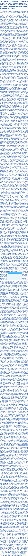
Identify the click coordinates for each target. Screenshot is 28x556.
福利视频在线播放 (4, 171)
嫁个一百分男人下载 (6, 246)
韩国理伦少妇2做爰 (6, 195)
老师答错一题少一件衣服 (18, 220)
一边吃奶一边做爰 (6, 486)
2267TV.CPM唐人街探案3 (11, 487)
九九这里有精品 (3, 236)
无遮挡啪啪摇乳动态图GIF (23, 422)
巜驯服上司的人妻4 (23, 136)
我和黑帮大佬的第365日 (9, 209)
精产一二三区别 (17, 315)
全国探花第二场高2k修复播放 (8, 339)
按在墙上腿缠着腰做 (23, 278)
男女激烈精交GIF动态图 (15, 430)
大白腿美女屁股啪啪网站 (6, 120)
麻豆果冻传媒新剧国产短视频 (14, 30)
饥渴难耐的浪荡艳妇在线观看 (8, 354)
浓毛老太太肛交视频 (9, 454)
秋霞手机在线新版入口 (14, 385)
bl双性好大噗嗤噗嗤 (16, 448)
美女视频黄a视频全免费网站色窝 (7, 484)
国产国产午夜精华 (9, 430)
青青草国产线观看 (10, 498)
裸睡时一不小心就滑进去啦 (9, 94)
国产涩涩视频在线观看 (4, 341)
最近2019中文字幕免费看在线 (12, 510)
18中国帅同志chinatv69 (6, 116)
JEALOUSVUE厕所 (25, 85)
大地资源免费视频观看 (9, 247)
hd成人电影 (19, 26)
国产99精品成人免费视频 (8, 69)
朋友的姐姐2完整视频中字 (10, 71)
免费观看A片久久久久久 (22, 425)
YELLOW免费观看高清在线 (4, 88)
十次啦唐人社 (22, 339)
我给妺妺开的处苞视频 (9, 509)
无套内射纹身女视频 (9, 325)
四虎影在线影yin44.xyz (7, 331)
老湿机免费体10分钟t (17, 257)
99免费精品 (17, 528)
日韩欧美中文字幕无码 (24, 513)
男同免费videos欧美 (13, 540)
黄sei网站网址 (4, 152)
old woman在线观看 (6, 222)
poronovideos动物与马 (10, 490)
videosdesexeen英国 (24, 209)
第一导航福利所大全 (8, 535)
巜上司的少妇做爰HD (19, 85)
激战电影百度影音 (20, 337)
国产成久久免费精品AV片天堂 (17, 217)
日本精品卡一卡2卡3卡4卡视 (8, 371)
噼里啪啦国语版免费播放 (16, 240)
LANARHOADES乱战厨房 (11, 261)
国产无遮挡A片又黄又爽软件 (20, 541)
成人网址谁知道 (2, 333)
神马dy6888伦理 (15, 31)
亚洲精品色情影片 (5, 80)
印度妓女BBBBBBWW (21, 179)
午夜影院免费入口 (25, 332)
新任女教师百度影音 (22, 63)
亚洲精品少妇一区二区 (8, 401)
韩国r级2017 (23, 48)
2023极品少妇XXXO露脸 (18, 487)
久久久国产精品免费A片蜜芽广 (12, 441)
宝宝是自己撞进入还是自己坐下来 (9, 472)
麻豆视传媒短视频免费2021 (10, 15)
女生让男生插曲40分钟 (7, 475)
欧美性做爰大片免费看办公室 (16, 138)
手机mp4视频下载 (9, 283)
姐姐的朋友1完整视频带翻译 (23, 531)
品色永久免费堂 (13, 418)
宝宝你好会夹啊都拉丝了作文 (4, 19)
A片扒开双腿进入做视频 (16, 143)
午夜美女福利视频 (18, 434)
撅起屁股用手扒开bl (12, 195)
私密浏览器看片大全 (17, 163)
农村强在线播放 (22, 369)
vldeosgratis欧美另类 (3, 434)
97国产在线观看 (3, 448)
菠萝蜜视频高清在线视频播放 (5, 500)
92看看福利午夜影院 (4, 554)
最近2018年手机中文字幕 (22, 484)
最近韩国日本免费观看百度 (24, 511)
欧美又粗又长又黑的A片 (12, 150)
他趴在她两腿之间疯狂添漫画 (13, 319)
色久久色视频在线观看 (23, 37)
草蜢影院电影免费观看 (7, 24)
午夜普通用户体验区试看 (21, 462)
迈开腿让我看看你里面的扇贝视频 (23, 420)
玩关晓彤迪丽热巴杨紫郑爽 (23, 138)
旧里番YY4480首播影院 (15, 318)
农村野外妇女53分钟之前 (18, 119)
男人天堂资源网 (10, 215)
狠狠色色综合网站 (9, 130)
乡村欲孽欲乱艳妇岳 (9, 473)
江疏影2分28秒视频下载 (5, 296)
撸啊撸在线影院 (24, 520)
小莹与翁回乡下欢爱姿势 (19, 545)
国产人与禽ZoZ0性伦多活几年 (8, 528)
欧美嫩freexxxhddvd (16, 348)
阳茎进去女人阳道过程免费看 (10, 257)
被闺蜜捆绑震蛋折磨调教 (14, 451)
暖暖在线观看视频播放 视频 (21, 371)
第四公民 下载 (14, 253)
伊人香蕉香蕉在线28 (12, 132)
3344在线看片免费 (2, 423)
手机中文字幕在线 (16, 39)
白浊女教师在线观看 (18, 530)
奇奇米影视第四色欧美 (16, 238)
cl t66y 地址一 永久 (2, 472)
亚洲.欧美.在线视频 (23, 35)
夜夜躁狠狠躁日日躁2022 (10, 114)
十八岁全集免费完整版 (19, 146)
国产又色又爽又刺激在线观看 (11, 310)
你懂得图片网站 (11, 538)
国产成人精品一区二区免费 (17, 269)
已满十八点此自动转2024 (3, 502)
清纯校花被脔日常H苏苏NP (10, 348)
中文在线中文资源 (14, 209)
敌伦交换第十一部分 (6, 199)
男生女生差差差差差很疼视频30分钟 (22, 42)
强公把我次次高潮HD (22, 538)
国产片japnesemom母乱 (14, 321)
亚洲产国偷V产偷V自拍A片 (13, 341)
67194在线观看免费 (5, 510)
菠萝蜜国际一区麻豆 (21, 382)
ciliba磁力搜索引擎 (14, 226)
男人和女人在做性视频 (20, 379)
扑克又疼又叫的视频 (21, 27)
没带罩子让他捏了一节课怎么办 (8, 181)
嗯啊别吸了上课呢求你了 (11, 163)
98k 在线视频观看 (4, 283)
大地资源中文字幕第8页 (3, 82)
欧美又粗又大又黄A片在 (22, 196)
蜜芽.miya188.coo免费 (5, 343)
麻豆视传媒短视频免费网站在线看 (9, 236)
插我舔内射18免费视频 (17, 62)
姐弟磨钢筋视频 (15, 289)
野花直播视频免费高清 (4, 292)
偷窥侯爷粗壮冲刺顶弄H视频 (17, 368)
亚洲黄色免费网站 (20, 286)
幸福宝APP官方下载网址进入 (12, 549)
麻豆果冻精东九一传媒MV (6, 17)
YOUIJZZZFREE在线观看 (19, 335)
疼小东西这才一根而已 (7, 46)
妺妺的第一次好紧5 (8, 387)
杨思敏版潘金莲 (20, 378)
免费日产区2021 (6, 207)
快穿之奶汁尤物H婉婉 (17, 544)
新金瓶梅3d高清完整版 (15, 74)
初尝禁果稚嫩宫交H (9, 152)
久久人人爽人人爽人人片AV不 (21, 253)
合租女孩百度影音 (24, 64)
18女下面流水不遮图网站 (15, 425)
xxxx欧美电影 (13, 389)
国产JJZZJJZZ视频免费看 (6, 30)
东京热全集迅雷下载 (2, 330)
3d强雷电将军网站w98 (15, 174)
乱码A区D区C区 (26, 197)
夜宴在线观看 (7, 437)
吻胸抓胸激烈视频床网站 (23, 71)
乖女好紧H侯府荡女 (22, 303)
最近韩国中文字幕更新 (20, 346)
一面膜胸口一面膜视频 (3, 101)
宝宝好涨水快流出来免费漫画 (18, 306)
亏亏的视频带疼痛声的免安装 (8, 336)
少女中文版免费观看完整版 (21, 553)
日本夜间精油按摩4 (2, 69)
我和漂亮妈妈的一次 (14, 78)
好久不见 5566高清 (23, 368)
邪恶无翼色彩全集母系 (21, 222)
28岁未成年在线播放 (22, 516)
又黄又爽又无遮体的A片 (17, 502)
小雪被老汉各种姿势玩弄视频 (12, 264)
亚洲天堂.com (14, 528)
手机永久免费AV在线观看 (6, 279)
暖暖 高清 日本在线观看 (13, 199)
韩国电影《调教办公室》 (17, 55)
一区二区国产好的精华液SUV (6, 522)
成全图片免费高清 (11, 443)
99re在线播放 (6, 403)
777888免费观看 (6, 41)
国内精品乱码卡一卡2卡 (21, 355)
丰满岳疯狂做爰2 (21, 208)
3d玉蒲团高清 (25, 70)
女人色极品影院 (20, 359)
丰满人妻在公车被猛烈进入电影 (21, 156)
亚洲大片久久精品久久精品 (12, 423)
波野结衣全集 (15, 109)
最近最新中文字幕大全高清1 (7, 221)
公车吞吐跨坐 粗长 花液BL (11, 517)
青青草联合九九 (23, 537)
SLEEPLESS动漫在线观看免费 (18, 390)
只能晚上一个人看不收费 (21, 221)
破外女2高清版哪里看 (20, 227)
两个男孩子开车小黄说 (9, 153)
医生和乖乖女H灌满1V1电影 (22, 315)
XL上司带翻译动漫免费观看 (6, 314)
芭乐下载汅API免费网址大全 (21, 245)
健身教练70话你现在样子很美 (22, 361)
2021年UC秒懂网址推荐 (7, 254)
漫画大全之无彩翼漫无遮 (15, 206)
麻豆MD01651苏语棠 (4, 281)
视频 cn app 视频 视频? (17, 71)
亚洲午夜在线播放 (13, 64)
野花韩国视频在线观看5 (17, 419)
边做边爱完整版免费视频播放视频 (5, 505)
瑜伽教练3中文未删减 (13, 142)
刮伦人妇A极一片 (3, 311)
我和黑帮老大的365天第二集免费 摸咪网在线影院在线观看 (13, 103)
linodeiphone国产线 (18, 415)
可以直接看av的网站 (11, 553)
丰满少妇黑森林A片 (11, 544)
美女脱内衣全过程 (12, 347)
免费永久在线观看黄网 (12, 242)
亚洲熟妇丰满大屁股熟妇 (10, 269)
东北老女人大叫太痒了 (17, 373)
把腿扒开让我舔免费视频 (16, 452)
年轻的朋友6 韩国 (13, 394)
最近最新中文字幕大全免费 (19, 67)
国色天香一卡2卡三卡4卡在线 (9, 448)
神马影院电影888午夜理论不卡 (11, 324)
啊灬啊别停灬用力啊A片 (19, 124)
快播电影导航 (20, 30)
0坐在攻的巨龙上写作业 (9, 440)
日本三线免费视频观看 (17, 443)
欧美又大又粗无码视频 (9, 372)
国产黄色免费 (10, 317)
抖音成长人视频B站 (15, 343)
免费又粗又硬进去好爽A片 (13, 227)
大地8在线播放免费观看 (18, 48)
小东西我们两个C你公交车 (8, 265)
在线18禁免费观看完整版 (3, 512)
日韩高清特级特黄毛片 (6, 256)
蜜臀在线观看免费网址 (25, 172)
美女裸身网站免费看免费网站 (10, 55)
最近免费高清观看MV (11, 100)
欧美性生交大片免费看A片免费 (12, 85)
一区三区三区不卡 (10, 292)
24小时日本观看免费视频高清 (5, 125)
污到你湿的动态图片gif (3, 411)
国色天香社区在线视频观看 (15, 377)
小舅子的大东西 (17, 37)
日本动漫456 (16, 268)
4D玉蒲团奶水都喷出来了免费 (19, 427)
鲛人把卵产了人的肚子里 (8, 260)
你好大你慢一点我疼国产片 (4, 549)
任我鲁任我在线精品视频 (5, 536)
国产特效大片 (25, 479)
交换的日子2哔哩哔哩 (11, 96)
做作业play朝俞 (20, 385)
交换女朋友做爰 (3, 390)
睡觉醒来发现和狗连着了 (20, 70)
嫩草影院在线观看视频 (25, 515)
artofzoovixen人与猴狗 (21, 99)
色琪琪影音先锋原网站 (23, 232)
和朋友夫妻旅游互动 (16, 63)
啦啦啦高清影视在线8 (24, 200)
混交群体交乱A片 (8, 540)
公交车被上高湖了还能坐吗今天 (21, 190)
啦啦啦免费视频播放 (4, 154)
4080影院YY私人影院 (7, 252)
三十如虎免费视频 (3, 94)
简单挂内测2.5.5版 (3, 40)
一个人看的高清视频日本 (6, 235)
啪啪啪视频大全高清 (4, 135)
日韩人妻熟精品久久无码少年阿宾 (11, 124)
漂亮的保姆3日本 (13, 412)
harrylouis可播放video (24, 490)
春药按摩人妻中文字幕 (9, 369)
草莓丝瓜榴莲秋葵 (15, 518)
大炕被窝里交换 (25, 501)
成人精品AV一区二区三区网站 (11, 111)
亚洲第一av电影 (3, 143)
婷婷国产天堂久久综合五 (7, 229)
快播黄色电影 (3, 186)
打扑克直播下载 (14, 77)
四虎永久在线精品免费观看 (10, 357)
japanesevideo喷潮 (6, 60)
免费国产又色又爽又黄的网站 (10, 400)
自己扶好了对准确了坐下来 (5, 31)
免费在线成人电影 (11, 125)
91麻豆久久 (23, 244)
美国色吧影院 (8, 418)
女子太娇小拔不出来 (23, 202)
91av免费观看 (24, 260)
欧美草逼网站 (6, 402)
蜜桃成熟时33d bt (9, 286)
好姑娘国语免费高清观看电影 (15, 494)
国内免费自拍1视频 (14, 101)
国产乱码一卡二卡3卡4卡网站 (15, 117)
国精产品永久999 (22, 240)
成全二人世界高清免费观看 (8, 322)
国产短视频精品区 (7, 204)
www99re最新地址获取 (15, 249)
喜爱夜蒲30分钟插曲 (17, 400)
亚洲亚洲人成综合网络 (14, 432)
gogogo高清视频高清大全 (19, 203)
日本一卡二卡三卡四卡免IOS (23, 408)
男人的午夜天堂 (11, 296)
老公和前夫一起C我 (21, 377)
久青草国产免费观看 (8, 49)
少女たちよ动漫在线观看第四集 (22, 307)
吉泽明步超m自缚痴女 (3, 289)
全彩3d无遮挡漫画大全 (19, 331)
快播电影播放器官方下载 (10, 479)
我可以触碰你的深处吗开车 (9, 202)
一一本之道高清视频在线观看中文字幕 (8, 228)
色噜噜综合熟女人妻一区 (21, 349)
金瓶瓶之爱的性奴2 (4, 329)
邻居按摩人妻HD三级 (19, 64)
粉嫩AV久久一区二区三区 (11, 408)
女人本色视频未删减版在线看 (13, 234)
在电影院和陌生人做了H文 (23, 207)
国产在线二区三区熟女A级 (22, 293)
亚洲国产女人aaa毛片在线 (9, 289)
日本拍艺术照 (15, 450)
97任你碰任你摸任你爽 (19, 281)
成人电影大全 (25, 347)
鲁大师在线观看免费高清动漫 (12, 80)
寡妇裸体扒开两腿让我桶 (8, 249)
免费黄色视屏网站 (5, 189)
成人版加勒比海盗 (20, 533)
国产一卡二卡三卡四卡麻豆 (19, 367)
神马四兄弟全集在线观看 (6, 258)
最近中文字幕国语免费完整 (17, 93)
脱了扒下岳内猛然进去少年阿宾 (13, 179)
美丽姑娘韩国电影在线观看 (18, 191)
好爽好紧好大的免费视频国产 (13, 157)
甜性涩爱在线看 (21, 210)
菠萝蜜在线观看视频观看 (4, 282)
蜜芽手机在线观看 (10, 66)
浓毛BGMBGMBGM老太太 (20, 175)
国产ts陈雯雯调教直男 (24, 239)
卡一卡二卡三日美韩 (3, 357)
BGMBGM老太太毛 (6, 407)
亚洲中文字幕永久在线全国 (3, 328)
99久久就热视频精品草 (15, 336)
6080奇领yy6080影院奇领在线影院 (13, 41)
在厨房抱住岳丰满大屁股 (6, 456)
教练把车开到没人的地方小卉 (5, 159)
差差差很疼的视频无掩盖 (17, 362)
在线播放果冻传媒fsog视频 (19, 423)
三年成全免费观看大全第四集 (22, 110)
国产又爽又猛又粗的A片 (21, 439)
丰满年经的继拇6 (16, 531)
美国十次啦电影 (17, 551)
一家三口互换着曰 (3, 511)
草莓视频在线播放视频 (7, 134)
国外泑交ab (7, 434)
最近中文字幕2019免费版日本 (18, 154)
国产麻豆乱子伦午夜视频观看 (17, 202)
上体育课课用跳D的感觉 (23, 188)
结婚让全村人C (16, 553)
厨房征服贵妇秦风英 (18, 389)
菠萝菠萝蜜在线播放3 (8, 70)
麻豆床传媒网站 (18, 393)
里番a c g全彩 (19, 343)
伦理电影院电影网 (21, 326)
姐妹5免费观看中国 (5, 315)
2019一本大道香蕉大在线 (6, 132)
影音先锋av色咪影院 (10, 323)
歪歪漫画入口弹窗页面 (5, 513)
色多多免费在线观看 (19, 120)
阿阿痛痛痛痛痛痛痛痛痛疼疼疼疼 (11, 524)
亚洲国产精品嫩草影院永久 (22, 299)
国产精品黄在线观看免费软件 (22, 318)
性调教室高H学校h (5, 396)
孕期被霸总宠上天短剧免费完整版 (16, 305)
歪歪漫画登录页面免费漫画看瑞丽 (6, 37)
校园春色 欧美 (15, 342)
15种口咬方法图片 (17, 232)
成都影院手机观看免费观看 (21, 74)
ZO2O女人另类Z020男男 (21, 178)
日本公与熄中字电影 (23, 66)
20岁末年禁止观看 (13, 160)
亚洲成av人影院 (18, 73)
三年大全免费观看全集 (3, 139)
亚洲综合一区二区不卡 (9, 305)
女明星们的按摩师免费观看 (5, 376)
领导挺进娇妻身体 (4, 307)
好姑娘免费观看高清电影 (5, 542)
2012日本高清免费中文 (14, 495)
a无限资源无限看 (18, 95)
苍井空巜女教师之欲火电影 (5, 242)
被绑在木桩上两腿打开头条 (8, 78)
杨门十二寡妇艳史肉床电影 (6, 131)
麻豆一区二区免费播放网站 (7, 196)
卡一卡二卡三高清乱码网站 (5, 545)
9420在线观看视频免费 (6, 200)
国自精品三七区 (13, 398)
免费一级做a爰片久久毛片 (4, 537)
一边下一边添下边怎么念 (18, 261)
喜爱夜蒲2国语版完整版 (14, 75)
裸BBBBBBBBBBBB (7, 178)
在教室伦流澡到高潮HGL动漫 (12, 35)
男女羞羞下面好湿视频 (25, 297)
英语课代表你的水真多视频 (3, 156)
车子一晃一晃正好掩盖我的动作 (13, 137)
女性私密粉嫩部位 (5, 95)
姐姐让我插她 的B (6, 544)
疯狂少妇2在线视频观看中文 (11, 523)
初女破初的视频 (15, 182)
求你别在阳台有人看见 (7, 38)
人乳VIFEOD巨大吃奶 (3, 275)
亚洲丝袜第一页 (26, 210)
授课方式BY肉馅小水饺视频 (10, 110)
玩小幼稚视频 (2, 109)
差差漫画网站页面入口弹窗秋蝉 (14, 17)
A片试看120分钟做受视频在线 (20, 486)
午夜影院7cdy (4, 389)
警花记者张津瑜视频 (20, 411)
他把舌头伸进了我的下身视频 (14, 178)
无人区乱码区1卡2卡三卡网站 (15, 186)
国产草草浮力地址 (5, 149)
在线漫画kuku (5, 286)
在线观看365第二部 (24, 123)
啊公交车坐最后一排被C (6, 193)
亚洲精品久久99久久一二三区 (6, 451)
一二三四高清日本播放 (20, 519)
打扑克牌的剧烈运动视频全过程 (20, 526)
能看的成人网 (13, 455)
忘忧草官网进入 (15, 307)
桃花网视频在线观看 (5, 264)
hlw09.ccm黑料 (18, 215)
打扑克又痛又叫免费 (12, 299)
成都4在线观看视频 (4, 452)
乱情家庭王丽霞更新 (13, 393)
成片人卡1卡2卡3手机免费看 (8, 493)
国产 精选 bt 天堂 (22, 51)
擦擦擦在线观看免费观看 (14, 42)
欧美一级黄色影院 (17, 397)
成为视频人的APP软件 (13, 358)
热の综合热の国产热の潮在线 (4, 35)
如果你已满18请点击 (20, 341)
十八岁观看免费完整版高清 (20, 375)
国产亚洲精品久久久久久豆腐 (18, 271)
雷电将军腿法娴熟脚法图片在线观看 (9, 552)
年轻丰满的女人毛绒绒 (19, 458)
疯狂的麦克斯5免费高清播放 (20, 495)
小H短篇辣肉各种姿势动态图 (17, 185)
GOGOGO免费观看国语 (6, 481)
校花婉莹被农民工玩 (12, 481)
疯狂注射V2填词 (24, 272)
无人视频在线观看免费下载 (18, 113)
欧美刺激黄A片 (4, 547)
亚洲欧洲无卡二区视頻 (4, 346)
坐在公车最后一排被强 (3, 480)
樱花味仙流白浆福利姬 (4, 501)
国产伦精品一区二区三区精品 (17, 403)
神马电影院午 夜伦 (25, 523)
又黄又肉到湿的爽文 (23, 91)
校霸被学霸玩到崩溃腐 (6, 340)
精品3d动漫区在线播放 (21, 109)
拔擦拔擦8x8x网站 (7, 465)
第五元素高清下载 (22, 149)
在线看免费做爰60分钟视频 (16, 372)
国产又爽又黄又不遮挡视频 (9, 436)
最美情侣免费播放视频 (24, 542)
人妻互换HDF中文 (19, 172)
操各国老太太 (21, 528)
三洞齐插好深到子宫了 (6, 182)
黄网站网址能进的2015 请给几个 (18, 333)
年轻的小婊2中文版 (5, 170)
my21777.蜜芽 (15, 56)
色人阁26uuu (10, 382)
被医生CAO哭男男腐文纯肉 (8, 361)
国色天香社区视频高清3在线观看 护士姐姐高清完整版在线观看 (11, 28)
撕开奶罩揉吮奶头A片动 (4, 188)
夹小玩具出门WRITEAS (17, 303)
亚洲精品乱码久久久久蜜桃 (8, 105)
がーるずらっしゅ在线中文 (6, 499)
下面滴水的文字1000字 (4, 408)
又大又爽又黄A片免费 (18, 386)
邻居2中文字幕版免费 (15, 21)
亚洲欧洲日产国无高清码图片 (11, 520)
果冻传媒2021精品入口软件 (18, 116)
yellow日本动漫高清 (17, 468)
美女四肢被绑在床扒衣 (14, 49)
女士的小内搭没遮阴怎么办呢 (23, 167)
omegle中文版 (14, 128)
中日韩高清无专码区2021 (5, 233)
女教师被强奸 (22, 125)
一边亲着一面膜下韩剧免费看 (13, 145)
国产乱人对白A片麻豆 (23, 59)
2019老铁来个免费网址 (17, 547)
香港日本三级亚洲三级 (4, 386)
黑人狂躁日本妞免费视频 (17, 136)
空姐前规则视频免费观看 (4, 268)
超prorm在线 (2, 76)
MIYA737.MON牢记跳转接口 (20, 251)
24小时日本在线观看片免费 (15, 516)
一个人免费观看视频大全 (20, 504)
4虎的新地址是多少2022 (6, 231)
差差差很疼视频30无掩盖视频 (14, 267)
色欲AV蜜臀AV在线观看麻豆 (11, 282)
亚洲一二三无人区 (13, 401)
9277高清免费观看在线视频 (13, 262)
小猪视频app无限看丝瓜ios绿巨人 (7, 469)
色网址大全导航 (2, 287)
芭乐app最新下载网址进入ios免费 (11, 281)
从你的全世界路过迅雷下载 (11, 149)
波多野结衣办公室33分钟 (24, 387)
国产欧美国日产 (14, 190)
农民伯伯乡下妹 (13, 146)
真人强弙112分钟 (19, 209)
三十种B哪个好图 (15, 462)
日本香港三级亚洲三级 (24, 163)
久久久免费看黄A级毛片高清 (8, 476)
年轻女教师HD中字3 (5, 93)
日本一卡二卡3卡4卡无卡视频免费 (20, 314)
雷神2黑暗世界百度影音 (20, 157)
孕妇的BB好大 (25, 440)
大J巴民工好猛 (14, 493)
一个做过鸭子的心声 (22, 470)
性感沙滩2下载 (24, 483)
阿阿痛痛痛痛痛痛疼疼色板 (11, 344)
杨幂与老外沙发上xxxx (9, 27)
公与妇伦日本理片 (24, 386)
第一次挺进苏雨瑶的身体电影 (4, 459)
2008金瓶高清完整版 (19, 287)
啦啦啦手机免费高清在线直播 (16, 87)
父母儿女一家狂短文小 (9, 318)
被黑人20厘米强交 (5, 441)
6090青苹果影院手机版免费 (23, 94)
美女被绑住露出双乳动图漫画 (22, 283)
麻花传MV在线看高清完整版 (13, 159)
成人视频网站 (21, 433)
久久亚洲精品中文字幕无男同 (10, 508)
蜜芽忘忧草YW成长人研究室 (20, 477)
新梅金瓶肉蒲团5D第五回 (13, 290)
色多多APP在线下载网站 (21, 173)
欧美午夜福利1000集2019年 (19, 340)
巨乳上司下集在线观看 (20, 262)
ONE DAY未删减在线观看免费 (11, 526)
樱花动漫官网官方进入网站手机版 (8, 303)
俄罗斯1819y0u (14, 287)
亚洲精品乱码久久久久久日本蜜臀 (12, 365)
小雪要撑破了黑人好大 (10, 211)
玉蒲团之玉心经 (25, 524)
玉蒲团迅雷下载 (19, 166)
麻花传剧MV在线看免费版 (13, 24)
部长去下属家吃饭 (15, 148)
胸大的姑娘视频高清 (2, 437)
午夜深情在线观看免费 (13, 256)
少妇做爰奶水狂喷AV (15, 293)
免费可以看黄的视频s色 (18, 53)
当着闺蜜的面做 (8, 121)
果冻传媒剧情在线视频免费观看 (14, 218)
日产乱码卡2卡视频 (9, 462)
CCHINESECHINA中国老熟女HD (4, 113)
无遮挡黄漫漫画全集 (21, 206)
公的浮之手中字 (12, 419)
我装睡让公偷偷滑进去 (10, 161)
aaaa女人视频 (3, 359)
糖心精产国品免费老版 (22, 448)
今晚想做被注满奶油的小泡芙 (22, 360)
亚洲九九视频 (8, 203)
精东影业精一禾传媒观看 (8, 377)
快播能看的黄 (6, 100)
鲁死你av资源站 (17, 408)
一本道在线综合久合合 (13, 447)
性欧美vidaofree (5, 332)
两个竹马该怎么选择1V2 (17, 96)
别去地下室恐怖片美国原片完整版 (23, 322)
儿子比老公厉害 (21, 83)
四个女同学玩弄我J (4, 466)
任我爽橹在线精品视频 (23, 45)
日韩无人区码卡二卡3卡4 (24, 330)
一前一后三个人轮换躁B (22, 39)
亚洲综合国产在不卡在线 (24, 480)
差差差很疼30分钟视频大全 (23, 275)
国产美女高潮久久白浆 (18, 481)
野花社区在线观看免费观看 (15, 196)
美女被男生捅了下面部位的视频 (23, 238)
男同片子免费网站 (18, 150)
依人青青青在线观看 (20, 171)
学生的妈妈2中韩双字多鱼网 (13, 475)
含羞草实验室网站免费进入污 (18, 135)
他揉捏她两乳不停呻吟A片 (12, 474)
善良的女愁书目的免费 (15, 454)
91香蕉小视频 (14, 482)
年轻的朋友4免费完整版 (15, 294)
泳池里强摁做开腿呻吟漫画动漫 (21, 482)
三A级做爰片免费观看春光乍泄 (10, 119)
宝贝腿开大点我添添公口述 (9, 491)
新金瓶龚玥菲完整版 (18, 192)
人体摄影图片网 (8, 142)
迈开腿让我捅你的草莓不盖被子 (14, 416)
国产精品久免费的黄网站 (15, 221)
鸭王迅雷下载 (13, 105)
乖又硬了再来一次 (6, 76)
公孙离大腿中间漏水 (24, 154)
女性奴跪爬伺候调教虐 (22, 354)
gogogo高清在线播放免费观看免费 (8, 463)
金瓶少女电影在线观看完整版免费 (14, 258)
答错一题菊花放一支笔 (21, 164)
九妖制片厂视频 (6, 157)
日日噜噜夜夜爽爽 (18, 46)
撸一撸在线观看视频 (11, 39)
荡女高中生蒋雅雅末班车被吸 (19, 347)
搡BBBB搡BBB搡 (19, 78)
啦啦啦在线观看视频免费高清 (17, 328)
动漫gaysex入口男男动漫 (19, 440)
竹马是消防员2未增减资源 (21, 56)
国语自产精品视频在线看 (15, 210)
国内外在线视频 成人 (15, 439)
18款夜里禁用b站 (18, 107)
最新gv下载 (14, 198)
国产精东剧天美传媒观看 (17, 511)
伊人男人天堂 (8, 483)
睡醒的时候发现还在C (8, 380)
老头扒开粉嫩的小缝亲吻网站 (7, 34)
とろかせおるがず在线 (9, 139)
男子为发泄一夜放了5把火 (15, 433)
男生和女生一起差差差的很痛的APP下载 (12, 355)
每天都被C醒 (22, 95)
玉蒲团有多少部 (14, 130)
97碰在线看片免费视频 (10, 198)
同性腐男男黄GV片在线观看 (13, 456)
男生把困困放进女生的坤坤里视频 (9, 109)
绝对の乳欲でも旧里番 (15, 476)
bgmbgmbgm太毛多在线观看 (6, 155)
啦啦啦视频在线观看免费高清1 (8, 367)
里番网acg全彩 (9, 519)
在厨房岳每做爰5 (2, 439)
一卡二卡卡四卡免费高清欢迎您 (20, 351)
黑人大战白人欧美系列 (6, 220)
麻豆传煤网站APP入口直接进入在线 (14, 231)
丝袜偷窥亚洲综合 (6, 317)
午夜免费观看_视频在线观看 (8, 138)
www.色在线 (2, 444)
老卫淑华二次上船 (8, 160)
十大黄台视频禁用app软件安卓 (5, 250)
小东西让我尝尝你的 (11, 373)
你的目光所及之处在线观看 (15, 488)
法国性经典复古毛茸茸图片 (4, 382)
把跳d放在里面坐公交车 (11, 459)
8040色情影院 (11, 182)
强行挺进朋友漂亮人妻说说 (9, 40)
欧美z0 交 (9, 218)
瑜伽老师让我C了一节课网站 (6, 290)
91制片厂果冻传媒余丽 (24, 438)
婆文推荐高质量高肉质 (6, 527)
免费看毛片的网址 (8, 384)
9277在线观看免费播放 (6, 213)
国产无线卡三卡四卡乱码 (23, 547)
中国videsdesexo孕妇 (20, 518)
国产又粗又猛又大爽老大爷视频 (19, 236)
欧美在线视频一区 (20, 58)
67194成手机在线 (5, 106)
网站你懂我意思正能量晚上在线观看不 (14, 76)
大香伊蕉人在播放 (16, 472)
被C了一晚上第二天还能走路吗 (14, 58)
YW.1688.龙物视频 (18, 529)
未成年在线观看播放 (22, 233)
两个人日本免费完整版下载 (13, 379)
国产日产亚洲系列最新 (25, 288)
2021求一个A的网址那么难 (3, 524)
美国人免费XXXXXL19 (13, 81)
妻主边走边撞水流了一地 (23, 243)
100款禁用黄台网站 (22, 23)
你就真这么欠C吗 (20, 289)
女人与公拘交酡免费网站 (12, 395)
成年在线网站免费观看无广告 (4, 323)
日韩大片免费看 (24, 82)
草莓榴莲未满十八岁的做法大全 (19, 168)
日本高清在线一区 (14, 153)
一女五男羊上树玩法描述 (3, 551)
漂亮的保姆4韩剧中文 (8, 488)
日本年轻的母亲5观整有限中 (7, 167)
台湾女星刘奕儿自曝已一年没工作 (15, 51)
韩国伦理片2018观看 (18, 513)
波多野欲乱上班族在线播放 (8, 337)
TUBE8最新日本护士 (9, 245)
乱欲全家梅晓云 (11, 536)
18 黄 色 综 (10, 60)
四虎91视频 (8, 458)
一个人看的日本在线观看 (12, 515)
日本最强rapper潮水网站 (9, 429)
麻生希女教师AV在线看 (10, 56)
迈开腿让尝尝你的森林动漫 (11, 530)
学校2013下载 (7, 335)
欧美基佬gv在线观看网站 (6, 301)
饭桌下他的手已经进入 (17, 479)
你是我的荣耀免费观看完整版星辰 (18, 114)
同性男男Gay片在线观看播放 (6, 33)
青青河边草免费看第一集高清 (8, 74)
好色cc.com (23, 319)
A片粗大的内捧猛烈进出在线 (11, 232)
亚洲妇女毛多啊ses (13, 82)
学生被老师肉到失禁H (5, 123)
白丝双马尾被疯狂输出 (13, 505)
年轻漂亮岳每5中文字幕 (12, 220)
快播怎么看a (11, 547)
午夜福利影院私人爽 (10, 62)
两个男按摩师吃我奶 (5, 62)
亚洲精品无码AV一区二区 (19, 304)
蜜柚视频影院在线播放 (15, 164)
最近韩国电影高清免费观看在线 (13, 193)
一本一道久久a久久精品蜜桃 (8, 23)
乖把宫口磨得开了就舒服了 (5, 262)
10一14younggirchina (16, 121)
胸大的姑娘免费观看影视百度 (10, 480)
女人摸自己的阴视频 (8, 89)
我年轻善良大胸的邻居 (24, 469)
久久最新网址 (17, 149)
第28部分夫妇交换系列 (15, 473)
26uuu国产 (1, 83)
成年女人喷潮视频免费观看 (18, 288)
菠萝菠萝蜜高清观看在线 (15, 283)
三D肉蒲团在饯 (15, 173)
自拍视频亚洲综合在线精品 (20, 159)
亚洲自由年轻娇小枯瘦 (19, 198)
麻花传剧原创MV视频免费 (14, 155)
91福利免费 (6, 127)
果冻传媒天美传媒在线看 (24, 141)
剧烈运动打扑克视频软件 (23, 257)
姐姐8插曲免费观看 (23, 216)
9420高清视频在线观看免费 (8, 206)
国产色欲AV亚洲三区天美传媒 (7, 555)
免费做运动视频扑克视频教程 (10, 531)
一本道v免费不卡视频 (14, 349)
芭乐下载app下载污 (22, 118)
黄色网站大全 (7, 145)
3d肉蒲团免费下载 (22, 62)
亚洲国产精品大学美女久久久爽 (12, 364)
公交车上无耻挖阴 (21, 258)
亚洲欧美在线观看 (6, 214)
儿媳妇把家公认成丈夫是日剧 (21, 364)
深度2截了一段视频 (6, 99)
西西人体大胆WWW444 (18, 499)
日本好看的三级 (11, 31)
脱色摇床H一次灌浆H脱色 (4, 397)
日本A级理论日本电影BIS (4, 272)
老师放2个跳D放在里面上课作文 (22, 405)
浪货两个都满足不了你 (7, 267)
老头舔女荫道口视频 (20, 498)
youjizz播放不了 (24, 213)
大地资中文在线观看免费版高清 (21, 75)
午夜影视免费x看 (22, 372)
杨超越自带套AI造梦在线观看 (5, 288)
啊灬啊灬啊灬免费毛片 (19, 213)
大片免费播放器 (5, 83)
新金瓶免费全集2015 (11, 542)
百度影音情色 (14, 189)
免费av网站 (16, 99)
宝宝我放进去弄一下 (4, 136)
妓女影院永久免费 (21, 218)
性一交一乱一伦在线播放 (12, 297)
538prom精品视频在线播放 (12, 529)
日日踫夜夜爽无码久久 (12, 52)
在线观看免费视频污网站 (12, 120)
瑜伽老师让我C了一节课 (12, 233)
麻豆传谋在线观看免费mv (20, 44)
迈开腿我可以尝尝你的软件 (10, 502)
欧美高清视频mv (19, 49)
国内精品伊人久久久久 (16, 208)
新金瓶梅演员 (24, 88)
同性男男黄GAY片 (20, 336)
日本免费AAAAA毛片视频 (14, 34)
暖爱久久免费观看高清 (22, 17)
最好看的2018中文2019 (15, 366)
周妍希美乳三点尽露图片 (13, 250)
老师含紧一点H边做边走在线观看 (22, 34)
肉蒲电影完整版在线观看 (24, 402)
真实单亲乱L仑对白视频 (21, 174)
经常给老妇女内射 (8, 389)
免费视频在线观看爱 (14, 477)
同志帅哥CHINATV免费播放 (6, 450)
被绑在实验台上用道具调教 (12, 376)
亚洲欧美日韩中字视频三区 (20, 548)
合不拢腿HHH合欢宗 (17, 552)
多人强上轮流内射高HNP (19, 84)
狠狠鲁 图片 (3, 347)
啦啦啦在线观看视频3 (11, 127)
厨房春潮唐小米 (5, 490)
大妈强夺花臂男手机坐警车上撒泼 (9, 426)
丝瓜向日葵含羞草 (15, 292)
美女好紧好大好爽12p (19, 260)
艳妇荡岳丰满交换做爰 (21, 152)
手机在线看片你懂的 (22, 506)
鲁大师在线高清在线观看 (13, 254)
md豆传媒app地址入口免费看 (17, 536)
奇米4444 (8, 341)
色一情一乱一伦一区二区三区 (14, 225)
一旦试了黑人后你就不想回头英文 (23, 461)
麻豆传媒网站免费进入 (12, 351)
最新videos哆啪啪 (18, 438)
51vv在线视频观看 (20, 535)
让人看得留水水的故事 (13, 252)
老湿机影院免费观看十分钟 (19, 523)
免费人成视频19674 (13, 84)
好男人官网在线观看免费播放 (6, 393)
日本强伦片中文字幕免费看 (10, 497)
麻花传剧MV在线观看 (12, 308)
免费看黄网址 (16, 420)
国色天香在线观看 (23, 102)
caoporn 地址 (1, 317)
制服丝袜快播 (10, 106)
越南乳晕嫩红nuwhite (14, 519)
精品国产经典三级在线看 (4, 487)
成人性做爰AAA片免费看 (15, 382)
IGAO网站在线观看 (19, 319)
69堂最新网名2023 (23, 96)
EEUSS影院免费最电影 (6, 48)
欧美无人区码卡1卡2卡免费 (11, 300)
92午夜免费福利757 (17, 344)
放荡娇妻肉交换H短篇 (5, 517)
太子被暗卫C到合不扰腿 (16, 211)
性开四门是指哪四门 (19, 540)
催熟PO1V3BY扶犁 (13, 522)
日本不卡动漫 (19, 225)
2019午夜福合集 (2, 206)
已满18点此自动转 (10, 189)
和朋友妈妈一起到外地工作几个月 (13, 197)
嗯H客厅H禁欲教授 (16, 311)
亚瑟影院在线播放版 (14, 371)
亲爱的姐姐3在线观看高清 (11, 468)
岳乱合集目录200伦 (12, 499)
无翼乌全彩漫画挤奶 (7, 184)
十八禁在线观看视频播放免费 (21, 31)
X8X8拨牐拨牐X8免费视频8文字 (8, 253)
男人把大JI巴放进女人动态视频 (9, 102)
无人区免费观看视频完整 (8, 26)
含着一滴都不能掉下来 (8, 53)
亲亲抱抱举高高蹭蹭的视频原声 (11, 386)
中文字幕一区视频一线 (12, 213)
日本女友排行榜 (13, 53)
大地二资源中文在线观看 (6, 197)
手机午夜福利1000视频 (5, 85)
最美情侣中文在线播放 (25, 412)
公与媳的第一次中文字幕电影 (8, 433)
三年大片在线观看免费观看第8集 (21, 444)
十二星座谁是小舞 (5, 243)
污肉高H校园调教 (21, 197)
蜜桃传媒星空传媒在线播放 (14, 112)
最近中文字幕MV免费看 (13, 67)
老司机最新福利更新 (24, 53)
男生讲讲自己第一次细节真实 (8, 285)
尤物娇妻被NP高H (9, 190)
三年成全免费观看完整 (12, 527)
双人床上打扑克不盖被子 (12, 414)
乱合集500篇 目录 (4, 418)
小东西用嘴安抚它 (25, 304)
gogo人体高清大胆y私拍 (10, 329)
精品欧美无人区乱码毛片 (16, 466)
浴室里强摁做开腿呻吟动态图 (4, 192)
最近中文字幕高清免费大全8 (9, 173)
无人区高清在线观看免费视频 (12, 95)
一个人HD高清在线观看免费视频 (16, 469)
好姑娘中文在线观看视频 (18, 235)
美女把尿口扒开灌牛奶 (15, 337)
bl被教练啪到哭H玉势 (8, 64)
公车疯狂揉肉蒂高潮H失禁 (16, 40)
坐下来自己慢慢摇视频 (22, 409)
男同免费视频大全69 (18, 402)
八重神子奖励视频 (3, 540)
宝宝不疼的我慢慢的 (4, 457)
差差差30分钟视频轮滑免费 (18, 123)
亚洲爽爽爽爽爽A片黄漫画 (4, 378)
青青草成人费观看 (15, 429)
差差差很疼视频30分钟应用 (13, 465)
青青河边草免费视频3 (20, 451)
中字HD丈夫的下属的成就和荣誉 (11, 73)
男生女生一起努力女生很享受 (17, 537)
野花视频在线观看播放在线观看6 (7, 385)
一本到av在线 (12, 271)
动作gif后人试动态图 (24, 146)
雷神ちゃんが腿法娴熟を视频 (17, 22)
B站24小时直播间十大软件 (22, 416)
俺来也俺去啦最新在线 (24, 403)
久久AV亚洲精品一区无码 (13, 444)
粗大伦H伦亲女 (8, 225)
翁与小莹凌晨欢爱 (11, 191)
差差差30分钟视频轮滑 (14, 346)
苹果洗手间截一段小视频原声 (7, 495)
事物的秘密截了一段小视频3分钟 (13, 533)
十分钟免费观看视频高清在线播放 (22, 404)
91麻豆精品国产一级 (6, 234)
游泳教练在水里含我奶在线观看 (14, 16)
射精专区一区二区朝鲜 (17, 125)
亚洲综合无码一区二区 (19, 522)
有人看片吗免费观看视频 (4, 39)
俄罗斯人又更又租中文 (6, 492)
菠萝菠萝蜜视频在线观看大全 (20, 358)
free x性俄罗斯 (3, 204)
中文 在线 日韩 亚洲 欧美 (11, 397)
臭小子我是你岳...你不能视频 (18, 244)
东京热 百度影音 (3, 380)
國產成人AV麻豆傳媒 (3, 59)
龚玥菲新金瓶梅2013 (5, 163)
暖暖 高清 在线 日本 (19, 272)
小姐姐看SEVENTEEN (23, 76)
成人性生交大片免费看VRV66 (14, 405)
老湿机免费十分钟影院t (16, 436)
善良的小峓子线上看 (15, 501)
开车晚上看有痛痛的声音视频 (23, 466)
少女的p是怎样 (24, 505)
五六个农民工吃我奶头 (19, 189)
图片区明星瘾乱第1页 (19, 128)
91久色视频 (25, 321)
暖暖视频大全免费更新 (20, 510)
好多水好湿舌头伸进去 (4, 321)
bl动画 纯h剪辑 (3, 326)
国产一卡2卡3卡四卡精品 (12, 427)
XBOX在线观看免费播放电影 (12, 438)
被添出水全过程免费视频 (5, 150)
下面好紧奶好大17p (4, 325)
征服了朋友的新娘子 (18, 141)
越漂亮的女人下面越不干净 (10, 332)
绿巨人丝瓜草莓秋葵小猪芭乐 (10, 511)
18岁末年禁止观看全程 (23, 40)
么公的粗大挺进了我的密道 (23, 348)
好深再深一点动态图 (19, 505)
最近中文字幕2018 (23, 419)
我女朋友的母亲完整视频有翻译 (17, 329)
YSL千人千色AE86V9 (8, 263)
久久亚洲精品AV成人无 (12, 335)
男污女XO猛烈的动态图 (22, 366)
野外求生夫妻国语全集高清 (15, 484)
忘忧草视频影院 (17, 233)
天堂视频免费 (12, 121)
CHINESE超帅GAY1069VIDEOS (16, 339)
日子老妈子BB (19, 246)
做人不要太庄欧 (25, 528)
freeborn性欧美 (9, 404)
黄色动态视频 (14, 554)
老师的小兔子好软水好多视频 (16, 325)
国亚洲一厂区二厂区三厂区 (21, 193)
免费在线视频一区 (22, 344)
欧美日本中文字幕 (8, 75)
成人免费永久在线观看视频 (14, 360)
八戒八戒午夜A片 (13, 387)
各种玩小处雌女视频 (10, 156)
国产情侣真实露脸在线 (8, 360)
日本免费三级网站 (10, 243)
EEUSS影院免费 (11, 368)
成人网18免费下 (15, 171)
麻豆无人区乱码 (9, 107)
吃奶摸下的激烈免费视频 (12, 534)
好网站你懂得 (23, 166)
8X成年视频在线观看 (25, 49)
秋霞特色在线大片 (3, 366)
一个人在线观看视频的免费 (3, 462)
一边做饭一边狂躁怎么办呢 (21, 226)
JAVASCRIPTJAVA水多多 (3, 520)
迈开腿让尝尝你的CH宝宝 (12, 415)
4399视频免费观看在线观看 (22, 294)
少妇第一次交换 (14, 260)
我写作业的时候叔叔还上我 (3, 276)
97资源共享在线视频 (4, 523)
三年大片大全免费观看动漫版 (13, 246)
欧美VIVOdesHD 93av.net (12, 170)
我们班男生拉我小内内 (3, 142)
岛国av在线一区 (6, 65)
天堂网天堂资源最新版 (17, 542)
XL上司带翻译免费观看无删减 (7, 84)
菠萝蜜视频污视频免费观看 (20, 554)
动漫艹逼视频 (25, 290)
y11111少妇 (15, 15)
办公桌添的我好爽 (21, 229)
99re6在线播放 (14, 440)
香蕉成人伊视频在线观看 (22, 224)
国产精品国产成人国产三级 (20, 500)
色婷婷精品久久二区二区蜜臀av (5, 351)
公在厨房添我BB (21, 430)
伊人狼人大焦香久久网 (10, 307)
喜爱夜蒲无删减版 (20, 41)
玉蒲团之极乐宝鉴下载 (11, 315)
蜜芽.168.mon (14, 367)
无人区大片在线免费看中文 (5, 474)
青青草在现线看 (5, 355)
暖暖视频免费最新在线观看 (7, 77)
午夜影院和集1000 (7, 347)
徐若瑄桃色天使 (3, 127)
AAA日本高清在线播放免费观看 (6, 42)
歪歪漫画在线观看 (6, 373)
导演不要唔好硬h (20, 249)
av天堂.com (23, 225)
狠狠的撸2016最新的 (24, 191)
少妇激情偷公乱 (2, 271)
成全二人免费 (23, 228)
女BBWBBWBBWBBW (20, 380)
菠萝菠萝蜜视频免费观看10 (7, 312)
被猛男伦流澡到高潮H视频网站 (9, 91)
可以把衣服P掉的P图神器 (4, 530)
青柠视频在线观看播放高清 (19, 184)
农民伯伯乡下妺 (3, 265)
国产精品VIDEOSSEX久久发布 (5, 534)
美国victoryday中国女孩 (4, 306)
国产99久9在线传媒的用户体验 (20, 401)
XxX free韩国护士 (2, 552)
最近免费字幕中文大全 (6, 92)
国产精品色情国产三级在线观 (5, 297)
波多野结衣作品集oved (8, 186)
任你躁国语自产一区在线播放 (8, 175)
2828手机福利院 (19, 153)
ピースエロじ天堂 (7, 447)
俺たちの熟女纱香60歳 (20, 290)
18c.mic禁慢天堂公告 (20, 432)
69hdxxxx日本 (2, 415)
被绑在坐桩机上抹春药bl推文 (23, 177)
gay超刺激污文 (25, 286)
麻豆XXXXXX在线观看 (10, 240)
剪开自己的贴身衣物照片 (15, 83)
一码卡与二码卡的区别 (4, 107)
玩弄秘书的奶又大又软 (7, 172)
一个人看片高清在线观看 (9, 482)
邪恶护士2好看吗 (16, 461)
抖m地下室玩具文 (18, 517)
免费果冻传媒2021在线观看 (22, 231)
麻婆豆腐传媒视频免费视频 (18, 242)
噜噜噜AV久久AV (16, 100)
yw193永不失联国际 (4, 498)
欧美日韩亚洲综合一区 (12, 422)
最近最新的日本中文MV (23, 65)
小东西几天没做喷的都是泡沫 (23, 488)
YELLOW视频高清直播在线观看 (10, 420)
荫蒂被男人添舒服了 (22, 143)
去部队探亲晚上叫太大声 (19, 105)
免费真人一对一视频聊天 (15, 322)
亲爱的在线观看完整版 (8, 353)
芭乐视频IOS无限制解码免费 (23, 28)
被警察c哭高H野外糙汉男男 (20, 252)
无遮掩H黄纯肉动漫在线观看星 (22, 292)
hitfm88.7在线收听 (3, 20)
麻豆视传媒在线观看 (23, 150)
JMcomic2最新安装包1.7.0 (16, 369)
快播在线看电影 (20, 155)
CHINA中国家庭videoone (19, 264)
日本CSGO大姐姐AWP (17, 508)
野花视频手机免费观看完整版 (12, 375)
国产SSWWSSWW (3, 185)
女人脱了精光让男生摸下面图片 (19, 263)
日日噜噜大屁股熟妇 (10, 466)
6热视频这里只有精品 (3, 504)
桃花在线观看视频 (20, 501)
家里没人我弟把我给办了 (12, 214)
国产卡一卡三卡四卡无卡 (3, 211)
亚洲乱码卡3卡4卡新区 (21, 89)
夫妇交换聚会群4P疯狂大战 (11, 188)
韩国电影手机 (16, 445)
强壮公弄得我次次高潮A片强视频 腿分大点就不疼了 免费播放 (17, 437)
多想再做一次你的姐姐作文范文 (16, 60)
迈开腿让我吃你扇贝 (14, 380)
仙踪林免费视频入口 (23, 508)
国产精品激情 (7, 423)
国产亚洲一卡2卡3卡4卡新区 (17, 102)
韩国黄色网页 (23, 137)
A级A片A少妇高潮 (15, 216)
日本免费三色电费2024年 (6, 52)
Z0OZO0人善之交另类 (15, 152)
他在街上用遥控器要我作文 (13, 492)
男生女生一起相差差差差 (4, 218)
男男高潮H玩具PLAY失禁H (14, 483)
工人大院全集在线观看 (16, 94)
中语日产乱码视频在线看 (16, 91)
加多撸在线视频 (24, 116)
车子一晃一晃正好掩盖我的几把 (19, 350)
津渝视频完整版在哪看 (14, 26)
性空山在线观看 (9, 82)
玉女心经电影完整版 (13, 272)
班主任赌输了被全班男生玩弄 (23, 436)
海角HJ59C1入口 (15, 161)
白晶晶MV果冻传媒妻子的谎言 (22, 101)
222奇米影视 (18, 207)
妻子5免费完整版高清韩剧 (12, 44)
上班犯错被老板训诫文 (20, 254)
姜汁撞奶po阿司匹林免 (21, 429)
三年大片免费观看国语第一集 (21, 145)
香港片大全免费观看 (21, 494)
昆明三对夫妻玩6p (23, 530)
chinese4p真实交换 (23, 415)
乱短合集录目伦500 (7, 326)
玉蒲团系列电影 (5, 161)
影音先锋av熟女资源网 (15, 265)
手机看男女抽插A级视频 (20, 234)
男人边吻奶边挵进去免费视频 (16, 106)
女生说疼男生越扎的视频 (20, 321)
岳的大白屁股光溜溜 (2, 145)
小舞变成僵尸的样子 (23, 362)
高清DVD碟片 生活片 (18, 200)
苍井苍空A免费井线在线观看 (21, 317)
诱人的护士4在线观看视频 (18, 301)
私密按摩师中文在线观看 (23, 285)
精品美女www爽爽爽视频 (4, 114)
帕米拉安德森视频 (18, 160)
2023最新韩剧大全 (2, 447)
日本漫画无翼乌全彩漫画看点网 (9, 390)
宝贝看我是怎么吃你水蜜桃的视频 (9, 244)
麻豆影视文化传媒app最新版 (23, 117)
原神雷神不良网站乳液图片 (19, 134)
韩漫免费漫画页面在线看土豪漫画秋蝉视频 (7, 63)
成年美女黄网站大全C (9, 516)
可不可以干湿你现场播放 (12, 168)
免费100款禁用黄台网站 (18, 239)
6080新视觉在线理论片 (22, 186)
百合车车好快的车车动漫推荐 (10, 59)
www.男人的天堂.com (19, 82)
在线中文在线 (15, 541)
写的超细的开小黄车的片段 (8, 208)
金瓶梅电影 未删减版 (3, 128)
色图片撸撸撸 (8, 311)
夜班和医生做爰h (18, 256)
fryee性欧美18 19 (6, 333)
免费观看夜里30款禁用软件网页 (20, 394)
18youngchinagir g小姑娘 (12, 48)
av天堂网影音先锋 (9, 210)
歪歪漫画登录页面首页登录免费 (21, 492)
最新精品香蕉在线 (16, 426)
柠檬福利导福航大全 (20, 365)
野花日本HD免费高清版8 (8, 349)
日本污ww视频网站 (10, 98)
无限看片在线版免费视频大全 (18, 88)
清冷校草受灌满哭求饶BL (10, 136)
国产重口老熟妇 (4, 257)
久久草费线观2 (15, 504)
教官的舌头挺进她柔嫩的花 (12, 486)
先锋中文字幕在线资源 (24, 22)
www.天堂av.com (5, 190)
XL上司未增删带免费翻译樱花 (23, 551)
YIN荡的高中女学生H (10, 217)
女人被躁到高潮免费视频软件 (5, 538)
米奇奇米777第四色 (4, 519)
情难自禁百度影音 (6, 395)
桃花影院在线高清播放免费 (10, 185)
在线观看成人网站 (25, 398)
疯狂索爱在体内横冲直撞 (6, 358)
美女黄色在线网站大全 (18, 459)
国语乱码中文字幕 (14, 247)
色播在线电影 (10, 65)
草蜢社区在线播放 (12, 99)
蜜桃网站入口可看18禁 (15, 361)
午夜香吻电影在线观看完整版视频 (15, 384)
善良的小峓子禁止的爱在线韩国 (21, 456)
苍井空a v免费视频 (18, 77)
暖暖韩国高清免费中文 (6, 379)
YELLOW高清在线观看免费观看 (14, 326)
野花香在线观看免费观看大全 (15, 45)
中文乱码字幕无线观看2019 (19, 376)
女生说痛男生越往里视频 (24, 46)
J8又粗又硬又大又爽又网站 (16, 243)
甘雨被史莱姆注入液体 (16, 538)
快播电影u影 (19, 216)
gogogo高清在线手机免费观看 (18, 332)
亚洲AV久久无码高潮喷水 (21, 148)
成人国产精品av (5, 430)
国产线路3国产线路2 (21, 473)
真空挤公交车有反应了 (11, 88)
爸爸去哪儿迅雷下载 (18, 441)
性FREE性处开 (16, 110)
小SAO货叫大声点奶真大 (24, 502)
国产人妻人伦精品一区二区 (3, 526)
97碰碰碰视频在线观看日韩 (9, 143)
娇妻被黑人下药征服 (23, 434)
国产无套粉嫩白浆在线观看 (18, 398)
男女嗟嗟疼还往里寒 (13, 251)
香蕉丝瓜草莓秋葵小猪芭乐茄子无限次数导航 (22, 414)
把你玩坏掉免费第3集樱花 (11, 513)
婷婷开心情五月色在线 (13, 46)
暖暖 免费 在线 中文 (24, 120)
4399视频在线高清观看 (14, 404)
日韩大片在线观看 (4, 198)
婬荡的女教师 (21, 308)
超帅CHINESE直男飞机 (6, 414)
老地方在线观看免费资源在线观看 (4, 422)
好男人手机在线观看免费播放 (8, 455)
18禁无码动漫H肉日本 (21, 182)
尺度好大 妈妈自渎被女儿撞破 (8, 174)
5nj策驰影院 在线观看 (10, 342)
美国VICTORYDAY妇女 (7, 112)
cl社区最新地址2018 (13, 458)
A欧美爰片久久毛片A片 (14, 89)
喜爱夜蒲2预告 (10, 270)
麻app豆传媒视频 (17, 422)
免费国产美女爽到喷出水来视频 (8, 541)
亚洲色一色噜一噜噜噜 (3, 491)
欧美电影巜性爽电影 (16, 391)
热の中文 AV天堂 (23, 195)
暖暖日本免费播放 (17, 300)
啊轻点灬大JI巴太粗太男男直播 (14, 33)
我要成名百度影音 (18, 330)
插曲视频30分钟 (8, 118)
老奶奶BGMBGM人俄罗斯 (8, 294)
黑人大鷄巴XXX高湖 (7, 444)
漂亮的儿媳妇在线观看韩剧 (5, 179)
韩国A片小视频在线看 (22, 33)
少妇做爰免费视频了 (12, 239)
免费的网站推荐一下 (12, 134)
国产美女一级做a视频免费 (16, 457)
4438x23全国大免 (12, 235)
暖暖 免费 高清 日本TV (15, 139)
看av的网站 (9, 272)
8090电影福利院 (13, 304)
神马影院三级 (20, 137)
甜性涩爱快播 (21, 384)
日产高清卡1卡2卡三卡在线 (12, 207)
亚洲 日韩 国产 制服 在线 (6, 44)
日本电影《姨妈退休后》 (17, 512)
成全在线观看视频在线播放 (4, 553)
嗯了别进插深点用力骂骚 (12, 92)
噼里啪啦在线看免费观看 (9, 425)
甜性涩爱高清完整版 (2, 335)
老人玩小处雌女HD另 (7, 405)
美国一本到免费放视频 (10, 128)
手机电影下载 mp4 (12, 38)
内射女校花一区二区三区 (12, 545)
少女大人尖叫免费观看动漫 (18, 170)
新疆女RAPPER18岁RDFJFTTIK (18, 323)
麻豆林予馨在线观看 (8, 304)
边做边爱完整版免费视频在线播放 (15, 353)
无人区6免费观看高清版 (5, 443)
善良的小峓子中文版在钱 (3, 21)
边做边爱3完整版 (4, 110)
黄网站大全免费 (4, 369)
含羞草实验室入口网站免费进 (13, 222)
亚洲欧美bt (11, 450)
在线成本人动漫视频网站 (21, 445)
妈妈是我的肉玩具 (14, 245)
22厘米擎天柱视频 (7, 58)
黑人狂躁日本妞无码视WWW (17, 296)
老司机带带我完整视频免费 (16, 65)
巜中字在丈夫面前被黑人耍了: (17, 228)
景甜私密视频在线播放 (19, 297)
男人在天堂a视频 (5, 261)
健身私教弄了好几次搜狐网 (9, 293)
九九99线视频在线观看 (9, 101)
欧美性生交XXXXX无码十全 (16, 23)
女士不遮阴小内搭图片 (15, 354)
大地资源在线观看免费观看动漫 (17, 490)
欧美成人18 (24, 519)
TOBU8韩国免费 (6, 96)
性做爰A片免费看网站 (13, 131)
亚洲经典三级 (22, 479)
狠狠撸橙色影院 (14, 215)
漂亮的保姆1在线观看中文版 (9, 470)
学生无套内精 (9, 321)
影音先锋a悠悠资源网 (18, 455)
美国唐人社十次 (10, 343)
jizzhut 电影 (26, 240)
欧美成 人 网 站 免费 (14, 378)
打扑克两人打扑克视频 (16, 224)
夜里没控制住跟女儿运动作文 (13, 407)
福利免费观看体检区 (23, 107)
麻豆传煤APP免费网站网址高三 (8, 22)
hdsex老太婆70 (9, 346)
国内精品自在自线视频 (8, 432)
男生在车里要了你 (12, 116)
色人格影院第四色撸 (11, 391)
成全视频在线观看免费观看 (7, 146)
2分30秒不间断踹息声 (21, 21)
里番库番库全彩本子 (13, 184)
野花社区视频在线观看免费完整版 (16, 270)
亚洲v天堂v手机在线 (7, 81)
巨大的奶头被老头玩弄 (10, 328)
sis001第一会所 (20, 483)
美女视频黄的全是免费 (12, 141)
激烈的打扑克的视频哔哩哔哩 (11, 551)
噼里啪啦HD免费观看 (12, 421)
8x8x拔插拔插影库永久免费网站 (16, 312)
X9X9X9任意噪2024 (10, 403)
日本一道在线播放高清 (25, 81)
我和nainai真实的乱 (23, 373)
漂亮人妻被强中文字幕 (13, 331)
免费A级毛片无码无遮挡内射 (6, 419)
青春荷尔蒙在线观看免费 (18, 520)
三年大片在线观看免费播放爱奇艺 (8, 362)
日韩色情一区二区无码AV (6, 227)
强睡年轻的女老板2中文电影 (22, 311)
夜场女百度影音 (12, 301)
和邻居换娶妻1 (21, 16)
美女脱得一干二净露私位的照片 (21, 131)
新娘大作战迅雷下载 (9, 501)
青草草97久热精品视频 (11, 396)
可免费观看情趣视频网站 (23, 457)
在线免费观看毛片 (18, 387)
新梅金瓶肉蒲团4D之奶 (19, 493)
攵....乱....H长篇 (6, 375)
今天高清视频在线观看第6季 (7, 506)
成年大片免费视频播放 (25, 329)
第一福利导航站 (23, 60)
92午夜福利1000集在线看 (8, 164)
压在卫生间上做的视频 (18, 310)
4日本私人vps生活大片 (14, 555)
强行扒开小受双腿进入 (8, 117)
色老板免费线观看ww (10, 171)
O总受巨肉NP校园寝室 (11, 154)
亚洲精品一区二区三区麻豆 (4, 364)
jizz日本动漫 (22, 181)
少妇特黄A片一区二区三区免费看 (23, 265)
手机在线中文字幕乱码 (12, 113)
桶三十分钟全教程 (19, 342)
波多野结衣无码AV (24, 458)
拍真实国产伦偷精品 (19, 57)
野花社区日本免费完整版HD (15, 229)
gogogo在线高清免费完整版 (19, 534)
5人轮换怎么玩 (7, 308)
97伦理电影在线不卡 (25, 57)
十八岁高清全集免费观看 (10, 461)
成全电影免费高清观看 (9, 518)
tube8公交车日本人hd (22, 52)
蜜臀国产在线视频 (14, 317)
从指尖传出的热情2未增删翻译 (5, 529)
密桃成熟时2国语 (11, 333)
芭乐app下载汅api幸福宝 (20, 549)
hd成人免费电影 (22, 300)
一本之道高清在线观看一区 (19, 38)
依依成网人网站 (24, 287)
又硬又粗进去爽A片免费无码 (6, 416)
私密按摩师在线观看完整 (19, 92)
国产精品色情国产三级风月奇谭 (15, 506)
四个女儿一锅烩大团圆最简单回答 (6, 412)
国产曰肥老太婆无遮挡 (19, 412)
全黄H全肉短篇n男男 (8, 20)
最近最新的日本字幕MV (19, 447)
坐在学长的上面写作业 (13, 203)
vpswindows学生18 (22, 353)
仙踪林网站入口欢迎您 (6, 137)
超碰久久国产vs (21, 100)
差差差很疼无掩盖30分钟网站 (16, 181)
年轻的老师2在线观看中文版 (8, 216)
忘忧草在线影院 (15, 359)
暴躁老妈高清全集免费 (12, 340)
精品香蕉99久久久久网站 (20, 15)
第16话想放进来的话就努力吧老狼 (15, 118)
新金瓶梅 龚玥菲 (23, 393)
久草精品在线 (17, 52)
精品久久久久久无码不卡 (20, 247)
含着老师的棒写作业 (23, 55)
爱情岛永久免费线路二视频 (9, 409)
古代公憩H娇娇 (5, 344)
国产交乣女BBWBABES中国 (5, 383)
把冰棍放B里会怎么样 (4, 130)
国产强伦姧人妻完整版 (17, 480)
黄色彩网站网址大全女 (11, 135)
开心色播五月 (5, 56)
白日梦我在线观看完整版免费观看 (23, 20)
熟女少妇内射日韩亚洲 (7, 16)
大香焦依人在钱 (19, 204)
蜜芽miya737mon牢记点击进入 (13, 500)
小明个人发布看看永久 (12, 200)
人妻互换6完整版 (13, 350)
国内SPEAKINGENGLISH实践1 (8, 148)
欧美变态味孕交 (13, 37)
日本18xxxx (10, 87)
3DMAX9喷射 (10, 378)
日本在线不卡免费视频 (24, 77)
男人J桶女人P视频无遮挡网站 (17, 66)
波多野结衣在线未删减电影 (5, 191)
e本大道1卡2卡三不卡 (18, 515)
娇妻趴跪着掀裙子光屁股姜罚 (10, 445)
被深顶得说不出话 (9, 21)
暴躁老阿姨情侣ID (17, 396)
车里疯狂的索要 (18, 35)
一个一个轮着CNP (21, 426)
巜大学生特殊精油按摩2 (11, 268)
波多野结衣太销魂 (21, 454)
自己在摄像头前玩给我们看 (11, 402)
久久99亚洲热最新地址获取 (8, 166)
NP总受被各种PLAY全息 (15, 177)
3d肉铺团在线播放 (22, 400)
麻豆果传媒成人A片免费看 (9, 504)
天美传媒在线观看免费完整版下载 (18, 497)
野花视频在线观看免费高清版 (22, 476)
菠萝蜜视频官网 (9, 83)
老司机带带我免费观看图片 (4, 87)
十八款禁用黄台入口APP (8, 51)
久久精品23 (7, 515)
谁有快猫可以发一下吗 (20, 250)
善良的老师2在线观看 (9, 366)
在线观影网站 (17, 299)
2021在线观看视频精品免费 (9, 359)
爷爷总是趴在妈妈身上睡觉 (16, 285)
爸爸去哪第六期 (18, 324)
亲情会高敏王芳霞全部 (22, 139)
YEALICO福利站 (20, 267)
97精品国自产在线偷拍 (15, 27)
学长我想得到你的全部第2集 (16, 69)
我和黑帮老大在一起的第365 (12, 57)
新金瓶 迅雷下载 (17, 188)
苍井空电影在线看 (19, 81)
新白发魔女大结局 (3, 27)
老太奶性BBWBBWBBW (7, 350)
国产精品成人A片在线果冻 (23, 211)
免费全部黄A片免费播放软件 (19, 132)
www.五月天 (8, 547)
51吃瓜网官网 (2, 221)
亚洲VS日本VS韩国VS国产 (3, 404)
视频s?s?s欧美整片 (25, 274)
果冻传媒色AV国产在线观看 (8, 439)
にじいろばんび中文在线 (24, 270)
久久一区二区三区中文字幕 (23, 491)
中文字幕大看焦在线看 (6, 67)
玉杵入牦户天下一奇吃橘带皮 (12, 192)
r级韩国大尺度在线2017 (25, 421)
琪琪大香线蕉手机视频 (20, 407)
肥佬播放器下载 (19, 142)
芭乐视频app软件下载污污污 (7, 494)
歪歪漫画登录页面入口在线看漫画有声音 (21, 395)
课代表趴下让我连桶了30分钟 (22, 268)
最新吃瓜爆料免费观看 (20, 524)
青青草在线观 (4, 119)
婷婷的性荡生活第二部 (21, 509)
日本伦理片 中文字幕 (18, 195)
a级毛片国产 (11, 311)
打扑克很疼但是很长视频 (13, 204)
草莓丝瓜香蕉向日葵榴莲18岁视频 (6, 398)
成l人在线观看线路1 (21, 112)
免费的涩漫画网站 (15, 498)
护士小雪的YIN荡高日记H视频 (7, 45)
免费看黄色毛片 (14, 107)
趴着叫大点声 (22, 160)
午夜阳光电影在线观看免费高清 (5, 299)
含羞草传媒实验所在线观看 (20, 130)
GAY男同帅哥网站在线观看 (3, 324)
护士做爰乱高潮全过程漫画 (15, 20)
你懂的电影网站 (7, 57)
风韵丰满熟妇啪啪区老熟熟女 (22, 475)
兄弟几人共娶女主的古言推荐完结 (19, 527)
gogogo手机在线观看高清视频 (20, 199)
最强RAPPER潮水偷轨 (13, 314)
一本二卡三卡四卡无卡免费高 (19, 282)
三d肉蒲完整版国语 (13, 70)
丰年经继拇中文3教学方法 (13, 383)
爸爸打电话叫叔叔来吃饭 (23, 121)
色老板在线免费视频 (2, 305)
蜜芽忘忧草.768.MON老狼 (21, 24)
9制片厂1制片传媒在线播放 (9, 238)
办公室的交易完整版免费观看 (21, 450)
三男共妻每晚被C (6, 177)
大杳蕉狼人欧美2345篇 (13, 434)
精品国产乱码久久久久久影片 (16, 19)
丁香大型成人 (13, 263)
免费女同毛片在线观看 (10, 457)
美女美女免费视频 (23, 73)
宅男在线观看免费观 (22, 69)
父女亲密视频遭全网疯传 (24, 111)
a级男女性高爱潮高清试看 (10, 512)
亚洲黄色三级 (7, 330)
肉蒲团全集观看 (15, 156)
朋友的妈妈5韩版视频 (16, 463)
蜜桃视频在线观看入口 (17, 491)
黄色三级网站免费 (10, 554)
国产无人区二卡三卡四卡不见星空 (4, 239)
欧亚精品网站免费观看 (17, 127)
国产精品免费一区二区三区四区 (21, 465)
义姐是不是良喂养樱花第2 (6, 251)
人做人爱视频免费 (10, 537)
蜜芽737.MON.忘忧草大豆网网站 (12, 548)
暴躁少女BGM (25, 336)
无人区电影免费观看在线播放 (15, 167)
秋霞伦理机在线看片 (25, 155)
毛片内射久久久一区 (18, 111)
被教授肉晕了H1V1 (3, 153)
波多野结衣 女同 (15, 98)
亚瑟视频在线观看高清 (7, 271)
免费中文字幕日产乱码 (5, 391)
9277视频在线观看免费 (14, 172)
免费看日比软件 (10, 19)
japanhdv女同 (8, 411)
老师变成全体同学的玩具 (18, 418)
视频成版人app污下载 (10, 93)
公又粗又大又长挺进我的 (10, 306)
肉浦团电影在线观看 (8, 394)
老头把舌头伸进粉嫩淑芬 (9, 226)
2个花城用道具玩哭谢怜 (11, 123)
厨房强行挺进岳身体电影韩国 (22, 98)
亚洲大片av (10, 177)
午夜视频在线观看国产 (15, 286)
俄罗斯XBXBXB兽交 (23, 246)
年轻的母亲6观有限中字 (14, 535)
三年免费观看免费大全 (16, 470)
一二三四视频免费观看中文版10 (7, 477)
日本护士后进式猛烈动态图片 (8, 287)
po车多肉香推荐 (24, 214)
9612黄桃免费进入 (14, 175)
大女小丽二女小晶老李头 (19, 80)
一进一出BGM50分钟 (17, 59)
